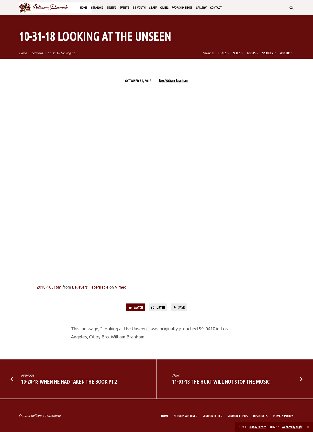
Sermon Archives (185, 416)
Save (180, 307)
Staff (152, 8)
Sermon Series (212, 416)
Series (238, 53)
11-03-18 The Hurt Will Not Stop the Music (220, 382)
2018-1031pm (49, 287)
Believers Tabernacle (90, 287)
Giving (164, 8)
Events (124, 8)
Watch (134, 307)
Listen (158, 307)
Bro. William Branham (173, 80)
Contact (216, 8)
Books (253, 53)
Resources (260, 416)
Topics (224, 53)
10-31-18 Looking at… (63, 53)
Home (83, 8)
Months (286, 53)
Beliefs (111, 8)
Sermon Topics (237, 416)
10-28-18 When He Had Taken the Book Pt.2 (69, 382)
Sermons (97, 8)
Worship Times (182, 8)
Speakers (269, 53)
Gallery (201, 8)
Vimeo (120, 287)
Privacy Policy (283, 416)
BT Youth (139, 8)
